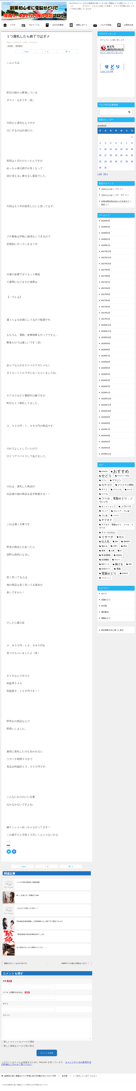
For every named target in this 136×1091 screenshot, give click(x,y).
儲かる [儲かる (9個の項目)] (104, 546)
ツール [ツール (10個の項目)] (104, 494)
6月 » (105, 174)
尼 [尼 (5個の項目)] (121, 551)
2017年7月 (105, 282)
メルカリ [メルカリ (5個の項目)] (116, 515)
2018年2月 (105, 239)
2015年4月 (105, 448)
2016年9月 (105, 343)
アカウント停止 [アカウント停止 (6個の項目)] (123, 476)
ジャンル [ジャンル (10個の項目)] (117, 489)
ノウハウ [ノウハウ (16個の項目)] (126, 506)
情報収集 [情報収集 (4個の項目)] (119, 555)
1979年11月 (106, 454)
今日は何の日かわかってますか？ (115, 201)
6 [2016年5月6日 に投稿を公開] (121, 143)
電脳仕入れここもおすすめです (15, 963)
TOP (30, 1076)
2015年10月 (106, 411)
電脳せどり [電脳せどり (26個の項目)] (108, 573)
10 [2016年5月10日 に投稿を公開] (105, 149)
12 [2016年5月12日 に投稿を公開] (116, 149)
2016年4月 (105, 374)
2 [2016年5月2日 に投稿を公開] (100, 143)
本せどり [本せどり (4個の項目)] (117, 559)
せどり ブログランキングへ (111, 53)
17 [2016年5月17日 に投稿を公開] (105, 155)
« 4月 (99, 174)
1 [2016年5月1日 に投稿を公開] (132, 137)
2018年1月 (105, 245)
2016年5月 (105, 368)
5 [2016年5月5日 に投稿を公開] (116, 143)
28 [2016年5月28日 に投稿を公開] (127, 161)
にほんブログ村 (106, 71)
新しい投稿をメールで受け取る (19, 1046)
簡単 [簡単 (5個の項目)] (130, 564)
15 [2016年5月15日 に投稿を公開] (132, 149)
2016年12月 (106, 325)
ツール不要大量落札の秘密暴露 (28, 882)
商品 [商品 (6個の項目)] (125, 546)
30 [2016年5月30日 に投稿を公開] (100, 167)
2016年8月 (105, 350)
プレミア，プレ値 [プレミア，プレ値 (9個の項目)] (121, 511)
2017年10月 (106, 264)
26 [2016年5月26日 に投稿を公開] (116, 161)
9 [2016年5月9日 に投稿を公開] (100, 149)
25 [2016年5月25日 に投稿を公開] (111, 161)
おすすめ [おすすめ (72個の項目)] (121, 471)
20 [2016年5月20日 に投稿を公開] (121, 155)
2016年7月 (105, 356)
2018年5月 (105, 221)
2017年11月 (106, 257)
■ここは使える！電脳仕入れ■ (27, 895)
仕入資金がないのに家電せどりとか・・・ (32, 947)
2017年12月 (106, 251)
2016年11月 (106, 331)
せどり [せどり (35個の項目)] (106, 476)
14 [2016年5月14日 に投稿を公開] (127, 149)
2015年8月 (105, 423)
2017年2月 (105, 313)
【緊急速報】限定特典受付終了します (31, 934)
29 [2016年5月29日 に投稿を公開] (132, 161)
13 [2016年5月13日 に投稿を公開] (121, 149)
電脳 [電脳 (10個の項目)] (118, 568)
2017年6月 (105, 288)
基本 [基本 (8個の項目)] (103, 551)
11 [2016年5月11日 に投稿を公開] (111, 149)
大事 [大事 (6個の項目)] (112, 551)
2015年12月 (106, 399)
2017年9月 (105, 270)
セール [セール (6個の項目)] (129, 489)
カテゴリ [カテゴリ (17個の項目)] (106, 484)
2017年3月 (105, 307)
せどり (104, 593)
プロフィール (106, 189)
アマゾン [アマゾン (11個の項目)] (116, 480)
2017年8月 (105, 276)
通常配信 (19, 46)
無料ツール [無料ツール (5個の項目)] (105, 564)
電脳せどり (105, 618)
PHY (103, 204)
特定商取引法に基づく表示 (112, 630)
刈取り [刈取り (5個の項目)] (115, 546)
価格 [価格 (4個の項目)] (116, 541)
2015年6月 (105, 435)
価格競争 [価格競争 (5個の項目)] (127, 541)
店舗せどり (105, 600)
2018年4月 (105, 227)
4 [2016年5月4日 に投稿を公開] (110, 143)
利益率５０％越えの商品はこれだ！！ (75, 963)
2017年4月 (105, 300)
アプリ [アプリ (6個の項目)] (104, 480)
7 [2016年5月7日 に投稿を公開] (126, 143)
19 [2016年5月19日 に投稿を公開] (116, 155)
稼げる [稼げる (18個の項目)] (119, 564)
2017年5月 (105, 294)
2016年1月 (105, 392)
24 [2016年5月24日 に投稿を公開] (105, 161)
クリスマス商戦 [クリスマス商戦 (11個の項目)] (125, 485)
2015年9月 (105, 417)
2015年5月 (105, 442)
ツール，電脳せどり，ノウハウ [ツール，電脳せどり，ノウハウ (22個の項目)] (116, 500)
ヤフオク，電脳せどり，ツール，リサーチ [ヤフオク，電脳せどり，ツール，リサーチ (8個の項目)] (116, 526)
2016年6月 (105, 362)
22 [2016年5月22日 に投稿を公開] (132, 155)
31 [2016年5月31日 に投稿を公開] (105, 167)
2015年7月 (105, 429)
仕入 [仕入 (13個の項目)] (121, 537)
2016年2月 (105, 386)
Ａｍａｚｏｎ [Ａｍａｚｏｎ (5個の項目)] (106, 578)
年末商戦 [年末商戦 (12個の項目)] (105, 555)
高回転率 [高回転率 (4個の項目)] (125, 573)
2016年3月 (105, 380)
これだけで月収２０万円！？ (27, 908)
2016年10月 (106, 337)
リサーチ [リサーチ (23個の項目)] (107, 537)
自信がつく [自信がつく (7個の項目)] (106, 569)
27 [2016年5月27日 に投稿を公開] (121, 161)
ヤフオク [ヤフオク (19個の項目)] (106, 519)
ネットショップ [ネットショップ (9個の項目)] (108, 506)
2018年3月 (105, 233)
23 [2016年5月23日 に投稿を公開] (100, 161)
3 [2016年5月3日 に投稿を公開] (105, 143)
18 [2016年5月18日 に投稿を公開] (111, 155)
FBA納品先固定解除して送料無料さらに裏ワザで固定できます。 (40, 921)
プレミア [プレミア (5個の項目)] (104, 511)
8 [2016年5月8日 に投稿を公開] (132, 143)
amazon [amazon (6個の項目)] (104, 471)
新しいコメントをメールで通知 (19, 1042)
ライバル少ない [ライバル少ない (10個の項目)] (108, 532)
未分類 (10, 46)
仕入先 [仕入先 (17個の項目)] (105, 541)
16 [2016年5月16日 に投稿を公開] (100, 155)
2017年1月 (105, 319)
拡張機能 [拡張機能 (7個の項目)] (105, 560)
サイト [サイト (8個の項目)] (104, 489)
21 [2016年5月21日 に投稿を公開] (127, 155)
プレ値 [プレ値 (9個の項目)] (104, 515)
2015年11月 (106, 405)
